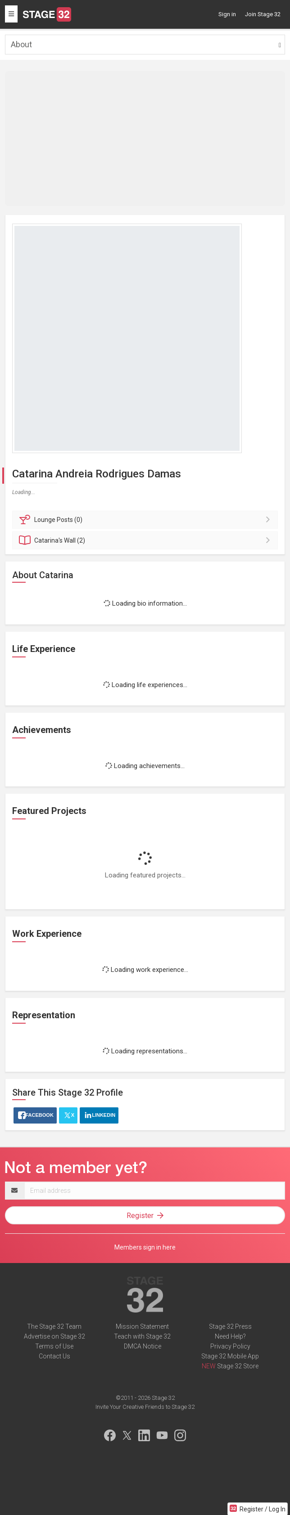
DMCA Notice (142, 1346)
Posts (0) (146, 519)
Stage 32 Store (237, 1366)
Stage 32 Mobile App (230, 1356)
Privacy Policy (230, 1346)
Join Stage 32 (263, 14)
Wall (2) (146, 540)
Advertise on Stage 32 (54, 1336)
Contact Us (54, 1356)
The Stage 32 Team (54, 1326)
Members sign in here (145, 1247)
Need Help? (230, 1336)
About (21, 44)
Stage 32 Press (230, 1326)
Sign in (227, 14)
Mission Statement (142, 1326)
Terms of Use (54, 1346)
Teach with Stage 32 (142, 1336)
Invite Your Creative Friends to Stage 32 (145, 1406)
